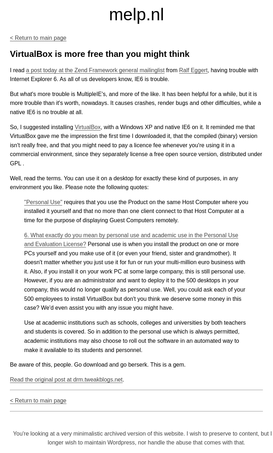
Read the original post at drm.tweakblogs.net (66, 380)
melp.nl (136, 14)
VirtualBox (88, 127)
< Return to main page (38, 38)
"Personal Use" (43, 202)
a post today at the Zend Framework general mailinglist (95, 70)
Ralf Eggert (193, 70)
